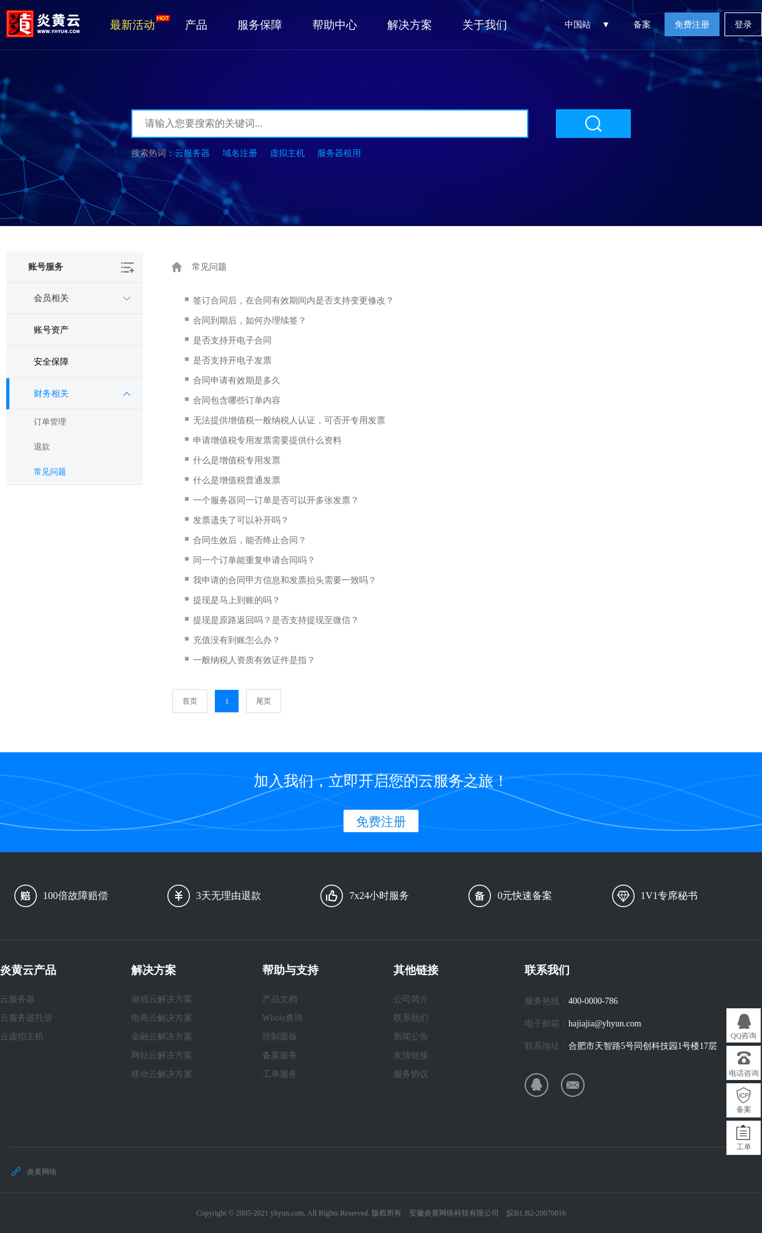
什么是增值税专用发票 (236, 460)
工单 (743, 1146)
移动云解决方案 (161, 1074)
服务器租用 (339, 153)
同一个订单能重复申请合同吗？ (254, 560)
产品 (196, 25)
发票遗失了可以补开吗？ (241, 520)
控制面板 (279, 1036)
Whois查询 (282, 1018)
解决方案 (409, 25)
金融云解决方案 (161, 1036)
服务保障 (259, 25)
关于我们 (484, 25)
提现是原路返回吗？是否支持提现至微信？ (276, 620)
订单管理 (50, 421)
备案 (642, 24)
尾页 (263, 701)
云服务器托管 (26, 1018)
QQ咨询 (743, 1035)
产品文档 (279, 999)
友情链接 (410, 1055)
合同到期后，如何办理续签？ (250, 320)
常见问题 (50, 471)
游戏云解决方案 (161, 999)
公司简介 (410, 999)
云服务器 (192, 153)
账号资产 (51, 330)
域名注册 (239, 153)
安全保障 (51, 361)
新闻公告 (410, 1036)
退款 (42, 446)
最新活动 (140, 23)
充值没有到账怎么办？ (236, 640)
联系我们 (410, 1018)
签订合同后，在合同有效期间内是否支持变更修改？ (293, 300)
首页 (189, 701)
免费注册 (692, 24)
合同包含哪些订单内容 (236, 400)
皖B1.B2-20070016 (536, 1213)
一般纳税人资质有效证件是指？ (254, 660)
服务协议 (410, 1074)
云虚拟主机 (22, 1036)
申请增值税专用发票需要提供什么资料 (267, 440)
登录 (743, 24)
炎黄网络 (42, 1171)
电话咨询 (744, 1073)
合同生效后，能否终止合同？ (250, 540)
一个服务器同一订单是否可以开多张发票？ (276, 500)
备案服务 (279, 1055)
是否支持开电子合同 (232, 340)
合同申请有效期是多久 (236, 380)
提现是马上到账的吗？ (236, 600)
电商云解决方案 (161, 1018)
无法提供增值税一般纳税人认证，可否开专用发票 (289, 420)
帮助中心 (334, 25)
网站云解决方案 (161, 1055)
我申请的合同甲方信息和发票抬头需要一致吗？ (285, 580)
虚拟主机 (287, 153)
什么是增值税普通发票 (236, 480)
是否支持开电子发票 (232, 360)
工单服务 (279, 1074)
